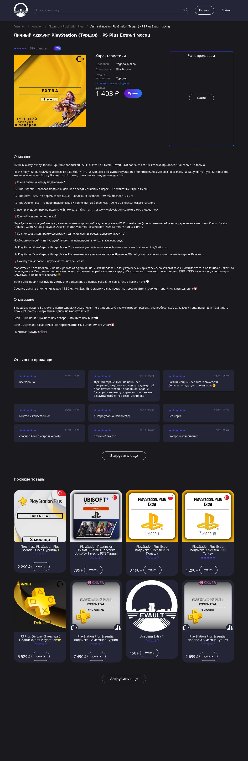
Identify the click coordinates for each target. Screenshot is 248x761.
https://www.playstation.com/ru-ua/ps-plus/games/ (125, 209)
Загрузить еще (124, 455)
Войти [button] (226, 10)
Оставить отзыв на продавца (112, 83)
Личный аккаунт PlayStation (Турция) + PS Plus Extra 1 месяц (130, 26)
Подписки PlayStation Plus (66, 26)
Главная (19, 26)
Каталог (37, 26)
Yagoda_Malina (126, 64)
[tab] (33, 360)
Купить (133, 93)
